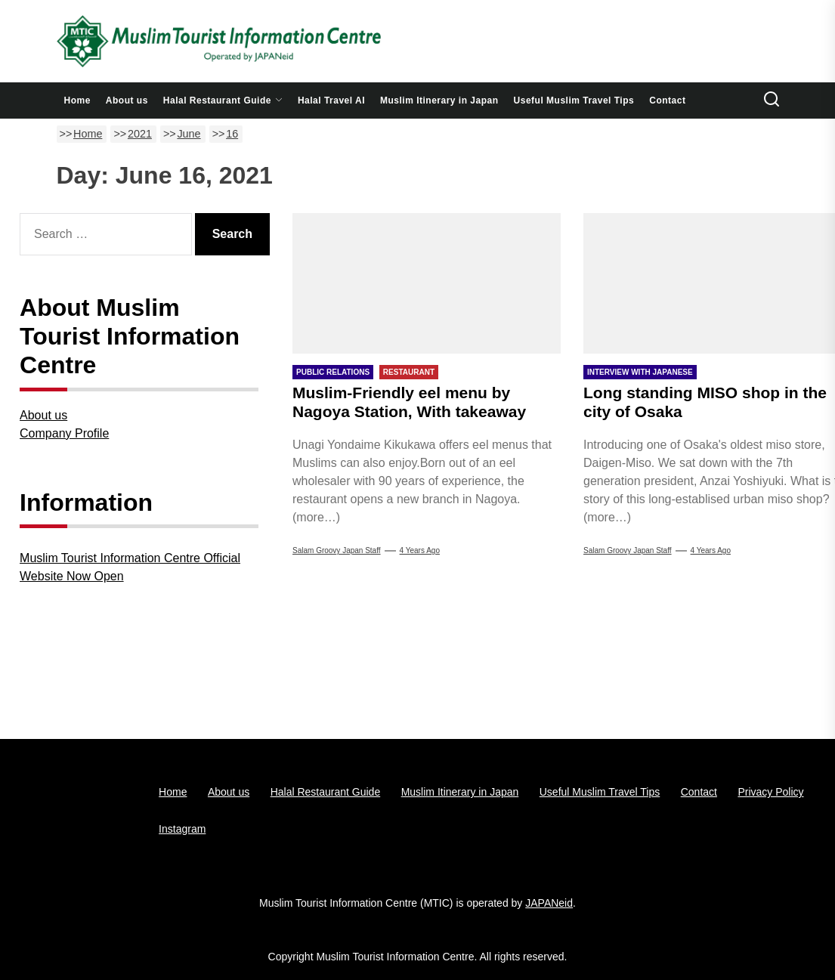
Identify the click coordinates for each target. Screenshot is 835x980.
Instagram (182, 829)
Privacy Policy (770, 792)
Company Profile (64, 433)
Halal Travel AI (331, 100)
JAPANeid (549, 903)
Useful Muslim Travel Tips (574, 100)
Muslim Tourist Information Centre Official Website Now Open (130, 567)
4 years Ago (420, 550)
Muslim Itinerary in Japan (439, 100)
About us (127, 100)
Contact (667, 100)
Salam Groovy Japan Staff (336, 550)
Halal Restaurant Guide (223, 100)
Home (77, 100)
